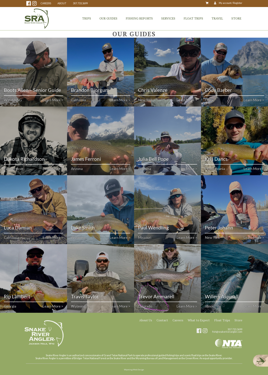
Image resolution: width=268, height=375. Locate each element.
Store (236, 18)
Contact (162, 320)
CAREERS (46, 3)
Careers (177, 320)
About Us (145, 320)
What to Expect (199, 320)
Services (168, 18)
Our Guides (108, 18)
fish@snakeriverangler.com (227, 332)
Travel (217, 18)
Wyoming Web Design (134, 369)
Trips (86, 18)
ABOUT (61, 3)
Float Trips (193, 18)
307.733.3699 (80, 3)
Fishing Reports (139, 18)
